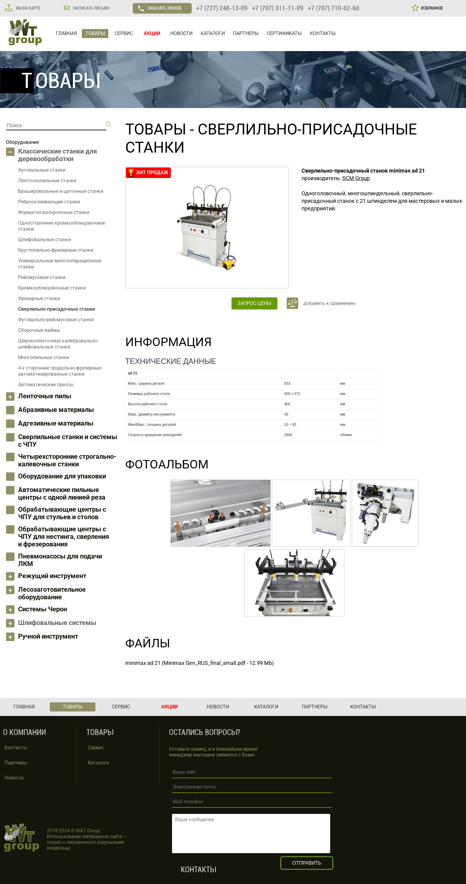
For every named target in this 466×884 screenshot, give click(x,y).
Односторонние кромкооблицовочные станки (61, 226)
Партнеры (16, 763)
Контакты (16, 747)
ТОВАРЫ (95, 33)
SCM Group (356, 178)
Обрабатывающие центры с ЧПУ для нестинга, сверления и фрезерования (63, 536)
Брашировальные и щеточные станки (60, 191)
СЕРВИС (124, 33)
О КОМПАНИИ (24, 732)
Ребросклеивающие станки (49, 202)
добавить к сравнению (329, 303)
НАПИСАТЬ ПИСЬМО (91, 8)
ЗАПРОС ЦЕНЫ (254, 303)
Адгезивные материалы (55, 423)
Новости (14, 778)
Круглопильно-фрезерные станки (55, 250)
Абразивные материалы (56, 409)
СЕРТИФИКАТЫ (284, 33)
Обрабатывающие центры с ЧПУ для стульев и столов (62, 513)
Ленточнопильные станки (47, 180)
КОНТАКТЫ (323, 33)
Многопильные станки (43, 357)
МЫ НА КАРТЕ (27, 8)
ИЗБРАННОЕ (431, 8)
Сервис (96, 747)
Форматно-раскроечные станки (53, 212)
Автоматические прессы (45, 384)
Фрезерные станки (39, 298)
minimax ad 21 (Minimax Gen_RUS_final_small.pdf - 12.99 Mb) (199, 663)
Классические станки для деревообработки (57, 155)
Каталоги (98, 763)
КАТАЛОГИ (213, 33)
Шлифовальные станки (44, 239)
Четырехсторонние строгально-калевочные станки (67, 460)
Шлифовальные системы (57, 623)
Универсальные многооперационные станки (59, 264)
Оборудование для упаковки (62, 476)
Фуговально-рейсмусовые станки (56, 319)
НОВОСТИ (181, 33)
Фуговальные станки (41, 170)
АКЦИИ (152, 33)
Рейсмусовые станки (41, 277)
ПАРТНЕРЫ (246, 33)
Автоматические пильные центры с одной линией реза (61, 493)
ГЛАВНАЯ (66, 33)
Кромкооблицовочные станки (52, 288)
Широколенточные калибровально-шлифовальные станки (58, 344)
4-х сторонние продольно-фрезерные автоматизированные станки (59, 371)
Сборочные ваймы (39, 330)
